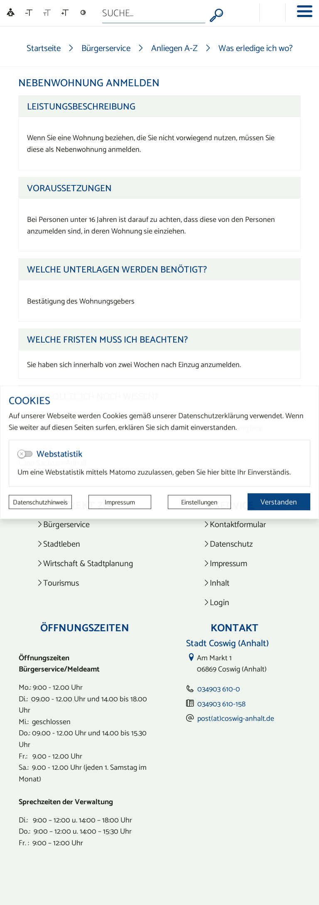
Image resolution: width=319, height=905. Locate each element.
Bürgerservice (105, 47)
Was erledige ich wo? (255, 47)
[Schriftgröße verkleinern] (29, 12)
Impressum (120, 502)
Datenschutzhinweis (40, 502)
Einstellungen (199, 502)
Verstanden (278, 501)
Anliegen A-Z (174, 47)
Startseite (44, 47)
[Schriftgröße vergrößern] (65, 12)
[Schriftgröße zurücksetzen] (47, 12)
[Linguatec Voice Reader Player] (11, 13)
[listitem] (85, 524)
